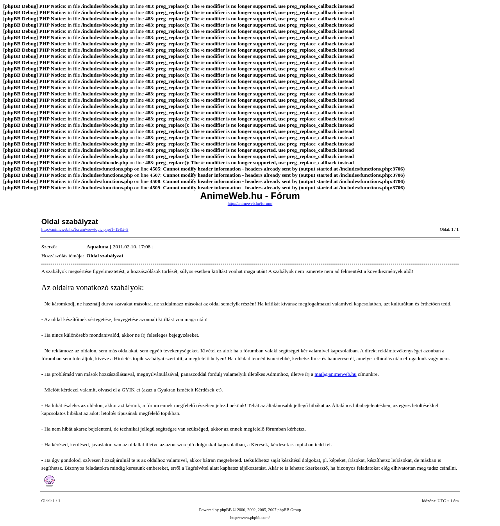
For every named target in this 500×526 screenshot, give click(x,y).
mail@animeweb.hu (335, 374)
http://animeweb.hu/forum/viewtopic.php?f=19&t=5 (85, 229)
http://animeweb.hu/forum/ (250, 203)
